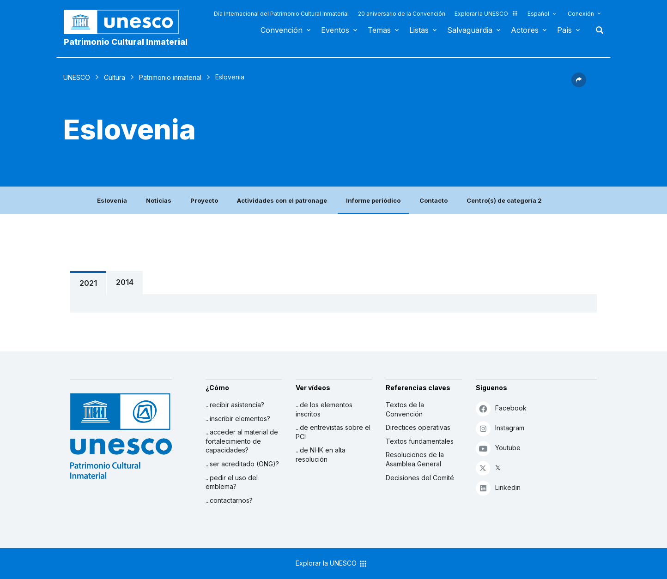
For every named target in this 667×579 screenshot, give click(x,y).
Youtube (498, 448)
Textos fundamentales (420, 441)
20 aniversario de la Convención (401, 13)
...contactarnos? (229, 500)
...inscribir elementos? (238, 418)
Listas (419, 30)
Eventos (335, 30)
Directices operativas (418, 427)
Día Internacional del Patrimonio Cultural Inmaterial (281, 13)
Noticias (158, 200)
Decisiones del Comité (420, 478)
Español (538, 13)
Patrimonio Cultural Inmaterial (126, 42)
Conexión (581, 13)
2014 (124, 282)
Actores (525, 30)
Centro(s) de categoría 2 (504, 200)
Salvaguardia (469, 30)
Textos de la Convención (405, 409)
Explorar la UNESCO (486, 13)
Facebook (501, 408)
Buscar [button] (596, 30)
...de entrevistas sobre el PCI (333, 431)
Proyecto (204, 200)
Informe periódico (373, 200)
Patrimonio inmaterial (170, 77)
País (564, 30)
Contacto (433, 200)
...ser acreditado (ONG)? (242, 464)
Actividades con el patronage (282, 200)
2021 (88, 283)
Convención (282, 30)
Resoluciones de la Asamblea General (415, 459)
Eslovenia (112, 200)
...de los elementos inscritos (324, 409)
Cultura (114, 77)
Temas (379, 30)
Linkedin (498, 488)
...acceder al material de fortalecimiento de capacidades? (242, 441)
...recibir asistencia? (235, 405)
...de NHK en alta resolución (321, 454)
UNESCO (76, 77)
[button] (578, 84)
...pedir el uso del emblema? (232, 482)
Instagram (500, 428)
